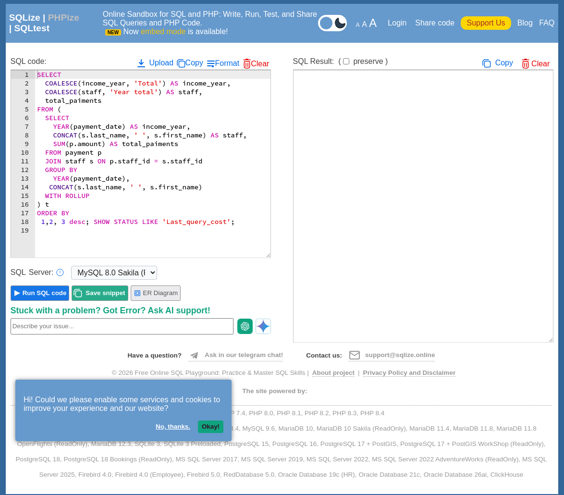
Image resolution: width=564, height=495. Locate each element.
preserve (368, 61)
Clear (260, 64)
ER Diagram (156, 293)
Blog (525, 23)
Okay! (211, 426)
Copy (194, 63)
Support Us (485, 23)
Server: (37, 272)
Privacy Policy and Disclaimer (409, 372)
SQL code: (29, 61)
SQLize (24, 17)
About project (333, 372)
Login (398, 23)
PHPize (63, 17)
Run (45, 293)
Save (105, 293)
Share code (434, 23)
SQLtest (31, 28)
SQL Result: (340, 61)
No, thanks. (173, 426)
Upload (154, 63)
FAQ (546, 23)
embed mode (163, 31)
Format (227, 63)
